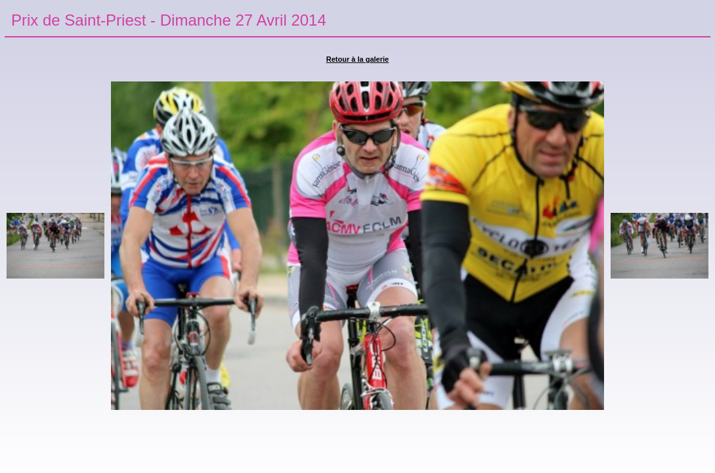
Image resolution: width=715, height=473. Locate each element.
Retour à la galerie (357, 59)
